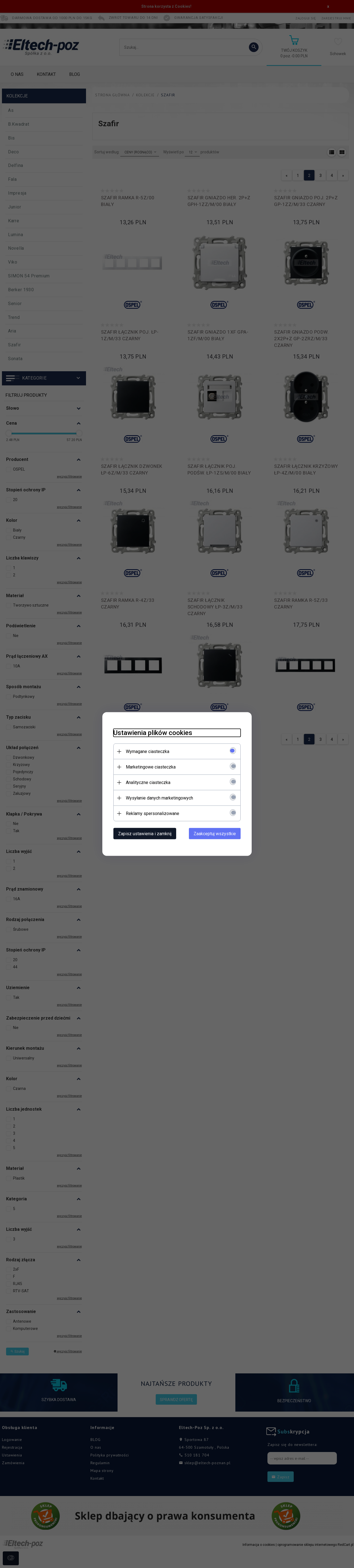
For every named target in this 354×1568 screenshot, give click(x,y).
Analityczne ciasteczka (148, 782)
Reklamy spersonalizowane (152, 813)
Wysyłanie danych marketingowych (159, 798)
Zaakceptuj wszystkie (215, 833)
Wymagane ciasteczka (147, 751)
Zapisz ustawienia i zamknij (144, 833)
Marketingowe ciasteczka (151, 767)
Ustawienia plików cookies (152, 733)
